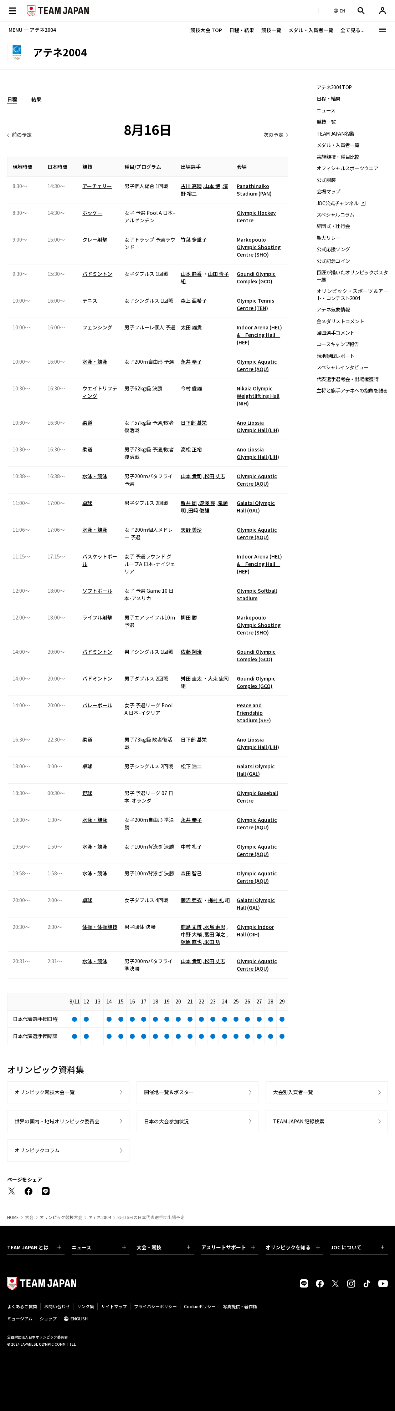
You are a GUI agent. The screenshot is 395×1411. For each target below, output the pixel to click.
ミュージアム (19, 1318)
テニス (89, 300)
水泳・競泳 (94, 361)
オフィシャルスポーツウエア (347, 168)
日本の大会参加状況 (166, 1121)
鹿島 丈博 (191, 926)
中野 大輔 (191, 934)
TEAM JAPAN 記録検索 (298, 1121)
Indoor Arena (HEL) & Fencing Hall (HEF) (262, 335)
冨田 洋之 (214, 934)
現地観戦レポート (335, 356)
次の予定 (273, 134)
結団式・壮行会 (333, 226)
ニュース (326, 110)
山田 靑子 (218, 273)
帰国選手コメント (335, 332)
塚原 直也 (191, 941)
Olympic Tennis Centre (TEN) (255, 304)
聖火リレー (328, 237)
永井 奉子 (191, 361)
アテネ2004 (99, 1217)
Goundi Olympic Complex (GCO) (256, 277)
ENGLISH (79, 1318)
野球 (87, 792)
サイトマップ (114, 1306)
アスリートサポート (228, 1247)
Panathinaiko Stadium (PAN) (254, 189)
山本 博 (212, 185)
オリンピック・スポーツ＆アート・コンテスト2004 (352, 294)
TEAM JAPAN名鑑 (335, 133)
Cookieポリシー (200, 1306)
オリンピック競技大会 (61, 1217)
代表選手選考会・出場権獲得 (347, 379)
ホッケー (92, 212)
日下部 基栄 (194, 422)
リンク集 (85, 1306)
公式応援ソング (333, 249)
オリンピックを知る (292, 1247)
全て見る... (352, 30)
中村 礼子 (191, 846)
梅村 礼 (216, 900)
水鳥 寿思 (214, 926)
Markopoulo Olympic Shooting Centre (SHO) (259, 247)
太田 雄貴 (191, 327)
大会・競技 (163, 1247)
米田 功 (212, 941)
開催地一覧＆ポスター (169, 1092)
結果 (36, 99)
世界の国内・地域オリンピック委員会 (57, 1121)
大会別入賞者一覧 (293, 1092)
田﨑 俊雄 (198, 510)
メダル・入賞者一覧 (310, 30)
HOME (13, 1217)
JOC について (357, 1247)
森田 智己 (191, 873)
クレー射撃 (94, 239)
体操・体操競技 (99, 926)
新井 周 (189, 502)
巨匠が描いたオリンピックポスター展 (352, 276)
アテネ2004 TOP (334, 87)
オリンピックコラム (37, 1150)
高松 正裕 (191, 449)
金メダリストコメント (340, 321)
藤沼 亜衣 (191, 900)
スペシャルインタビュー (342, 367)
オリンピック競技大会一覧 (45, 1092)
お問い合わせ (57, 1306)
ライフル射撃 (97, 617)
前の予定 (22, 134)
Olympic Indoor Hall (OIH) (255, 930)
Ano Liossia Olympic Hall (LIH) (258, 426)
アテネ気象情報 (333, 309)
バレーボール (97, 705)
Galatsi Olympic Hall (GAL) (256, 506)
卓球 (87, 502)
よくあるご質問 (22, 1306)
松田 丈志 (214, 476)
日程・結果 (241, 30)
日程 (12, 99)
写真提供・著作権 (240, 1306)
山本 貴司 (191, 476)
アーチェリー (97, 185)
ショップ (48, 1318)
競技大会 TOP (206, 30)
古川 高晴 (191, 185)
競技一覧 (271, 30)
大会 (29, 1217)
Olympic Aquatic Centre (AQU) (257, 365)
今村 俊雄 (191, 388)
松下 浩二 (191, 766)
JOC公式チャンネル (337, 203)
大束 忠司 (218, 678)
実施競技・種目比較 (338, 156)
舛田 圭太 (191, 678)
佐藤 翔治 (191, 651)
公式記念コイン (333, 261)
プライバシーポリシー (155, 1306)
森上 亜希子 (194, 300)
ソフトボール (97, 590)
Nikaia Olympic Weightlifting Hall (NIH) (258, 396)
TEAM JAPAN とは (34, 1247)
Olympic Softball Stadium (257, 594)
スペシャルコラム (335, 214)
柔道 (87, 422)
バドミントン (97, 273)
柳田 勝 (189, 617)
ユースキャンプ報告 (338, 344)
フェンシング (97, 327)
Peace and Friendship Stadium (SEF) (254, 713)
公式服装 (326, 180)
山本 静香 (191, 273)
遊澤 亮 (207, 502)
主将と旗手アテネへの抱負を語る (352, 390)
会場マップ (328, 191)
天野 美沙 (191, 529)
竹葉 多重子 (194, 239)
